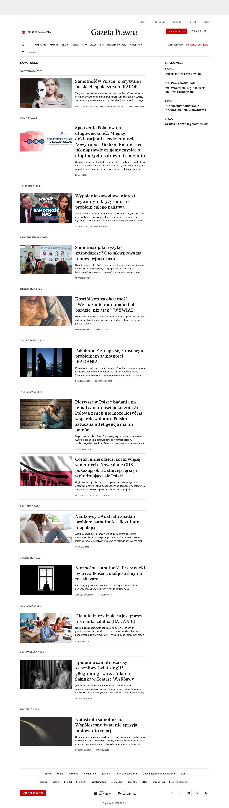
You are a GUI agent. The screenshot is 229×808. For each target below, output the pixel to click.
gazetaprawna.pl (99, 782)
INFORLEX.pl (81, 782)
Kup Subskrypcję (177, 31)
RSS (183, 773)
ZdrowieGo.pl (117, 782)
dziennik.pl (160, 22)
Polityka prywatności (126, 773)
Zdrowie (169, 119)
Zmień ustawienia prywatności (159, 773)
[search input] (118, 52)
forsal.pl (177, 22)
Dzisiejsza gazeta (39, 32)
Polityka (169, 69)
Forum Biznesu (158, 782)
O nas (60, 773)
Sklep (206, 22)
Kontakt (48, 773)
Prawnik (169, 101)
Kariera (106, 773)
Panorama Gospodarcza (180, 782)
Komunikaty (90, 773)
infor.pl (192, 22)
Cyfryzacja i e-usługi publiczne (180, 83)
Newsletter (132, 782)
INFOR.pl (68, 782)
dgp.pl (143, 22)
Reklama (73, 773)
